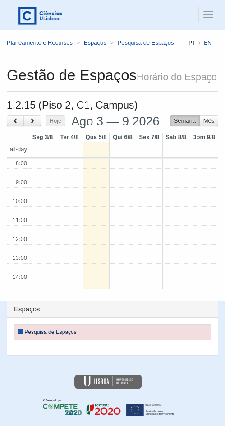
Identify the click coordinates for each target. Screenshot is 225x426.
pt (191, 43)
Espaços (95, 42)
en (207, 43)
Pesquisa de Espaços (146, 42)
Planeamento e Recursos (40, 42)
